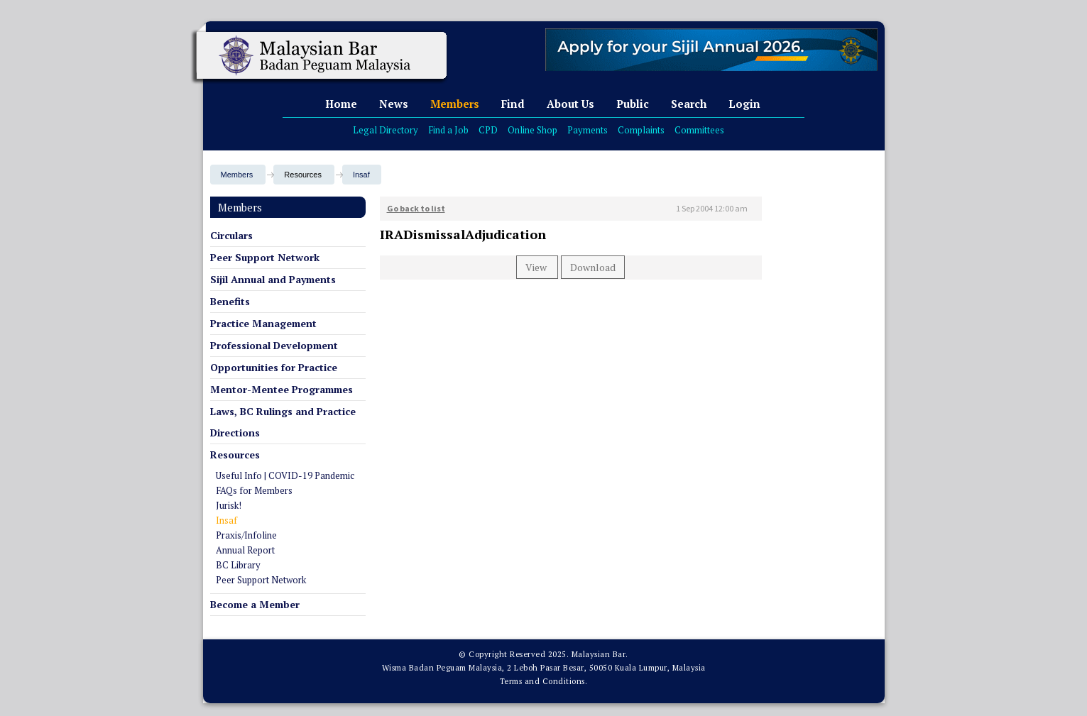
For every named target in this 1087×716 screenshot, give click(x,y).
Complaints (641, 129)
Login (744, 104)
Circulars (231, 235)
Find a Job (448, 129)
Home (341, 104)
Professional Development (274, 345)
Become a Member (255, 604)
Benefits (230, 301)
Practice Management (263, 323)
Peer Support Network (264, 257)
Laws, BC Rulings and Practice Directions (283, 421)
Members (454, 104)
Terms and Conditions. (544, 681)
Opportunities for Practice (273, 367)
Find (513, 104)
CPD (488, 129)
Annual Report (245, 550)
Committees (699, 129)
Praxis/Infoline (246, 535)
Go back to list (416, 208)
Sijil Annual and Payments (273, 279)
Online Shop (532, 129)
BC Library (238, 564)
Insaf (361, 174)
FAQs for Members (254, 490)
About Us (570, 104)
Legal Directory (385, 129)
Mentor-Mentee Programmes (281, 389)
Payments (587, 129)
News (393, 104)
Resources (235, 454)
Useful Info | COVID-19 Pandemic (285, 475)
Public (632, 104)
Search (688, 104)
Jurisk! (228, 505)
